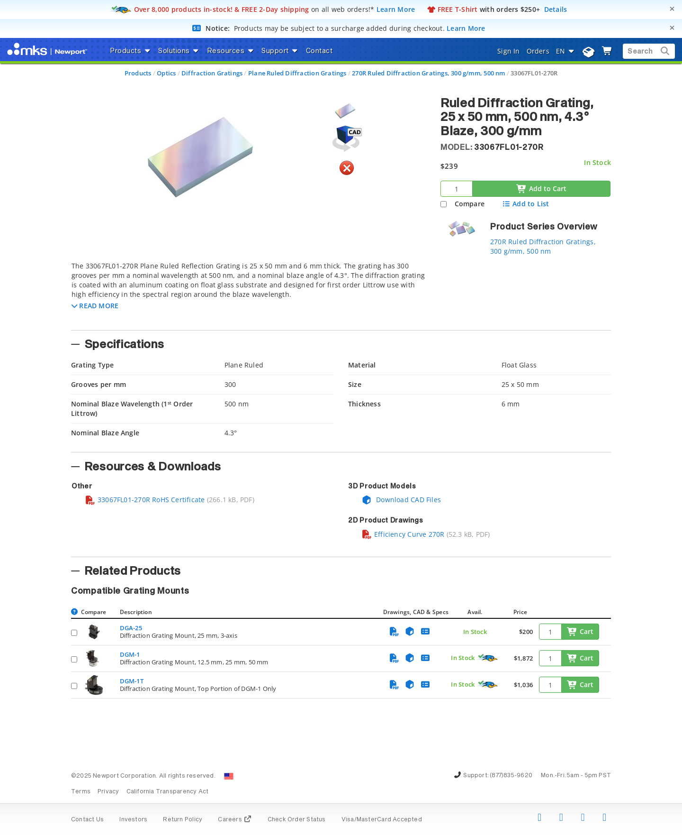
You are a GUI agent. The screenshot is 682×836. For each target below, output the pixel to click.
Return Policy (182, 820)
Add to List (525, 203)
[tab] (249, 293)
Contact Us (87, 820)
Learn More (396, 9)
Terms (80, 792)
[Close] (672, 9)
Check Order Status (297, 820)
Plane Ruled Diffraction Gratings (297, 73)
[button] (95, 305)
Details (555, 9)
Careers (234, 820)
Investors (133, 820)
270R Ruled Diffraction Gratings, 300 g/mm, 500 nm (428, 73)
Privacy (108, 792)
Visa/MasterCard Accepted (381, 820)
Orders (538, 50)
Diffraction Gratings (211, 73)
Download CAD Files (401, 499)
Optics (166, 73)
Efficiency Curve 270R (402, 534)
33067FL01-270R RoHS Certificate (145, 499)
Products (138, 73)
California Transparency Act (167, 792)
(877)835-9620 (511, 776)
